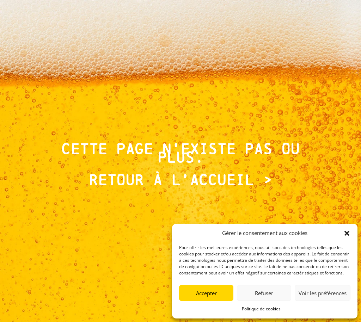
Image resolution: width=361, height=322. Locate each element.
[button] (346, 233)
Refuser (264, 293)
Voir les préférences (323, 293)
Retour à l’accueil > (180, 180)
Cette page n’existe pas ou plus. (180, 153)
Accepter (206, 293)
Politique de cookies (261, 309)
